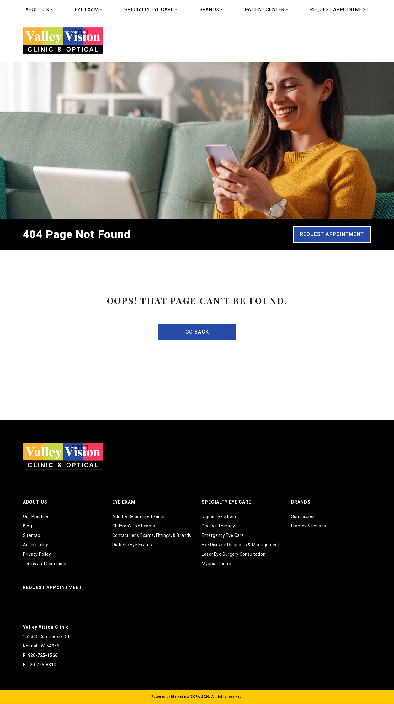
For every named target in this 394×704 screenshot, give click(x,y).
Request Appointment (339, 10)
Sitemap (31, 535)
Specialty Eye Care (149, 10)
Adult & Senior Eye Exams (138, 516)
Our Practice (35, 516)
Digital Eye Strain (219, 516)
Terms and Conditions (45, 563)
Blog (27, 525)
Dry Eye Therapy (218, 525)
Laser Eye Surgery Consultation (233, 554)
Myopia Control (217, 563)
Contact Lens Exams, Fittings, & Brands (151, 535)
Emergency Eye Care (223, 535)
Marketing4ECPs (185, 697)
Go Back (197, 332)
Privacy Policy (37, 554)
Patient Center (265, 10)
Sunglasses (303, 516)
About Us (37, 10)
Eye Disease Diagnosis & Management (241, 544)
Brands (209, 10)
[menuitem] (39, 10)
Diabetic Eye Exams (132, 544)
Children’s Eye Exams (133, 525)
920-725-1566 (42, 655)
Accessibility (35, 544)
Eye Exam (86, 10)
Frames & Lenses (308, 525)
